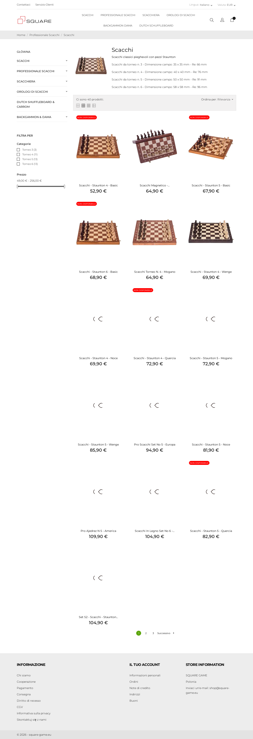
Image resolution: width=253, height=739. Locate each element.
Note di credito (139, 688)
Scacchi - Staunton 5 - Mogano (211, 358)
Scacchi (23, 61)
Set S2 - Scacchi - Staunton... (98, 617)
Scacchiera (26, 81)
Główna (23, 52)
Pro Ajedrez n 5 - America (98, 531)
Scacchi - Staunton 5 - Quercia (211, 531)
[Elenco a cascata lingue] (222, 20)
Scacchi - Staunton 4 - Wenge (211, 272)
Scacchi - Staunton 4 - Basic (98, 185)
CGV (20, 707)
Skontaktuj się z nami (31, 719)
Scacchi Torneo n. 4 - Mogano (154, 272)
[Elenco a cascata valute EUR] (231, 4)
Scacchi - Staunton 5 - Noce (211, 444)
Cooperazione (26, 681)
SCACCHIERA (151, 15)
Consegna (24, 694)
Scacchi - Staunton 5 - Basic (211, 185)
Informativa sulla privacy (33, 713)
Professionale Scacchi (35, 71)
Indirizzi (134, 694)
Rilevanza (225, 99)
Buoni (133, 700)
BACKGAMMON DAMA (117, 25)
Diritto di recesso (29, 700)
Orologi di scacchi (32, 91)
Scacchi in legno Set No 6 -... (155, 531)
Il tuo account (144, 665)
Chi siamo (24, 675)
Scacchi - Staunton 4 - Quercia (155, 358)
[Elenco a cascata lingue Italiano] (206, 4)
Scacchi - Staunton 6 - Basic (98, 272)
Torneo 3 (29, 149)
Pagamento (25, 688)
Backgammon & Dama (34, 117)
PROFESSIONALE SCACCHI (118, 15)
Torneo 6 (30, 163)
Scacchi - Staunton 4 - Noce (98, 358)
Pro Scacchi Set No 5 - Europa (154, 444)
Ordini (133, 681)
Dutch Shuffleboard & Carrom (36, 104)
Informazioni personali (144, 675)
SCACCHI (87, 15)
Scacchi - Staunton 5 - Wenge (98, 444)
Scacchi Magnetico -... (155, 185)
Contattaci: (24, 4)
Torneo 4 (30, 154)
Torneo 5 (30, 159)
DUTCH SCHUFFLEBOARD (156, 25)
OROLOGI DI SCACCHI (181, 15)
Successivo (165, 633)
